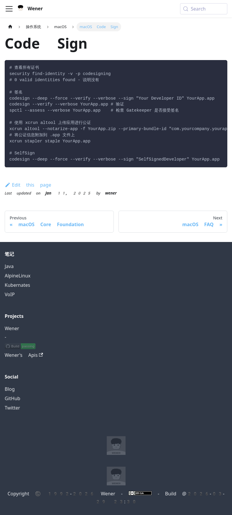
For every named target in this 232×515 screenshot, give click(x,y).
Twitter (12, 408)
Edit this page (28, 185)
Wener (12, 328)
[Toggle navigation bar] (9, 8)
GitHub (12, 398)
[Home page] (10, 26)
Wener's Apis (24, 355)
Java (9, 266)
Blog (10, 389)
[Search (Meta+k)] (203, 8)
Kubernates (17, 285)
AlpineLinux (18, 276)
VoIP (10, 294)
